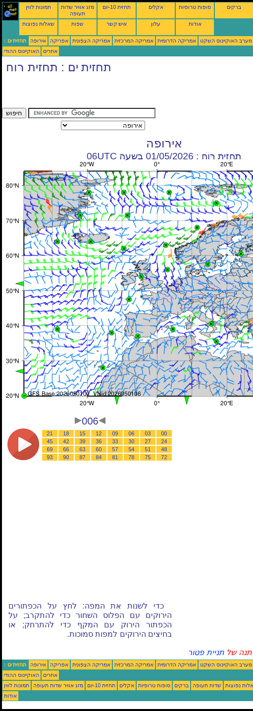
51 (148, 449)
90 (66, 457)
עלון (155, 24)
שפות (77, 24)
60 (99, 449)
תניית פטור (206, 652)
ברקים (234, 7)
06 (132, 433)
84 (99, 457)
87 (83, 457)
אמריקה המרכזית (133, 41)
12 (99, 433)
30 (132, 441)
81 (115, 457)
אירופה (38, 41)
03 (148, 433)
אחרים (50, 51)
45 (50, 441)
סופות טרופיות (195, 7)
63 (83, 449)
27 (148, 441)
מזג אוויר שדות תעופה (77, 10)
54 (132, 449)
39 (83, 441)
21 (50, 433)
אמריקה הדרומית (176, 41)
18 (66, 433)
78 (132, 457)
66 (66, 449)
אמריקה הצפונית (91, 41)
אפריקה (59, 41)
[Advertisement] (118, 93)
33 (115, 441)
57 (115, 449)
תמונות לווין (38, 7)
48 (164, 449)
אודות (195, 24)
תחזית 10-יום (116, 7)
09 (115, 433)
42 (66, 441)
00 (164, 433)
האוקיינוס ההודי (21, 51)
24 (164, 441)
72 (164, 457)
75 (148, 457)
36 (99, 441)
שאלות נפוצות (38, 24)
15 (83, 433)
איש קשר (116, 24)
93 (50, 457)
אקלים (156, 7)
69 (50, 449)
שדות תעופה (207, 685)
